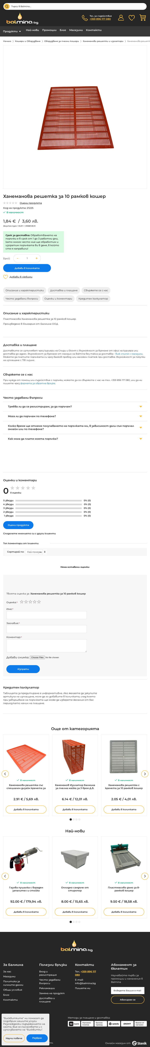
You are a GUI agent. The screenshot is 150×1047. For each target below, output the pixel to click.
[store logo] (20, 18)
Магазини (76, 30)
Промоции (49, 30)
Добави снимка (17, 655)
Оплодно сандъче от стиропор (75, 887)
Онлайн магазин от (126, 1041)
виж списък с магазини (129, 351)
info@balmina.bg (85, 980)
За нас (7, 969)
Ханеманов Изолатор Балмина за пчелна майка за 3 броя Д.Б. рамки (75, 784)
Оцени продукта (31, 200)
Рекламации (47, 985)
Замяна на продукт (52, 990)
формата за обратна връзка (37, 380)
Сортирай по (15, 549)
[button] (37, 256)
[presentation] (30, 582)
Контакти (94, 30)
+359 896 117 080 (100, 18)
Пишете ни (82, 985)
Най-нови (32, 30)
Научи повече (14, 1038)
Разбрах (37, 1038)
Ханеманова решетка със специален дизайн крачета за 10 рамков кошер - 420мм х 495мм (26, 784)
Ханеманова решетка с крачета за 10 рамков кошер (124, 784)
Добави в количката (26, 807)
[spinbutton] (27, 256)
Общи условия (12, 987)
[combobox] (75, 6)
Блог (63, 30)
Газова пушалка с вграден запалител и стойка (26, 887)
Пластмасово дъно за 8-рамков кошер (124, 887)
